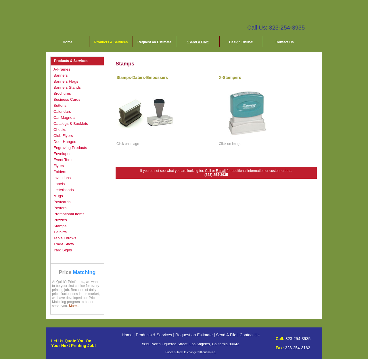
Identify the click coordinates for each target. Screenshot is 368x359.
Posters (59, 208)
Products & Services (111, 42)
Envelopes (62, 154)
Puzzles (60, 220)
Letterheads (63, 190)
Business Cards (66, 99)
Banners (60, 75)
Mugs (58, 196)
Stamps (59, 226)
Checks (59, 129)
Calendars (62, 111)
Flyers (58, 166)
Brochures (62, 93)
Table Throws (64, 238)
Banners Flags (65, 81)
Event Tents (63, 160)
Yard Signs (62, 250)
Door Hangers (65, 141)
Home (67, 42)
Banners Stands (67, 87)
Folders (59, 172)
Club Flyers (63, 135)
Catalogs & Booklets (70, 123)
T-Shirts (60, 232)
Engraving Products (70, 147)
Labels (59, 184)
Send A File (226, 335)
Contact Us (284, 42)
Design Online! (241, 42)
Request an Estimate (154, 42)
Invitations (62, 178)
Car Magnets (64, 117)
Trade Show (63, 244)
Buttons (59, 105)
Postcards (61, 202)
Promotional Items (68, 214)
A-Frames (61, 69)
